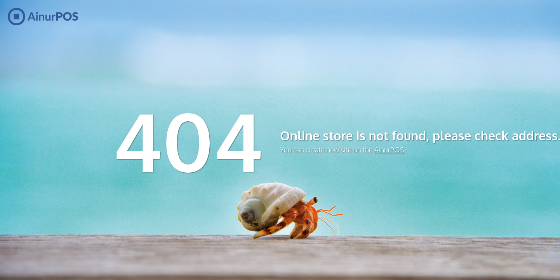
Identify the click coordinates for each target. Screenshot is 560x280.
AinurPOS (389, 150)
